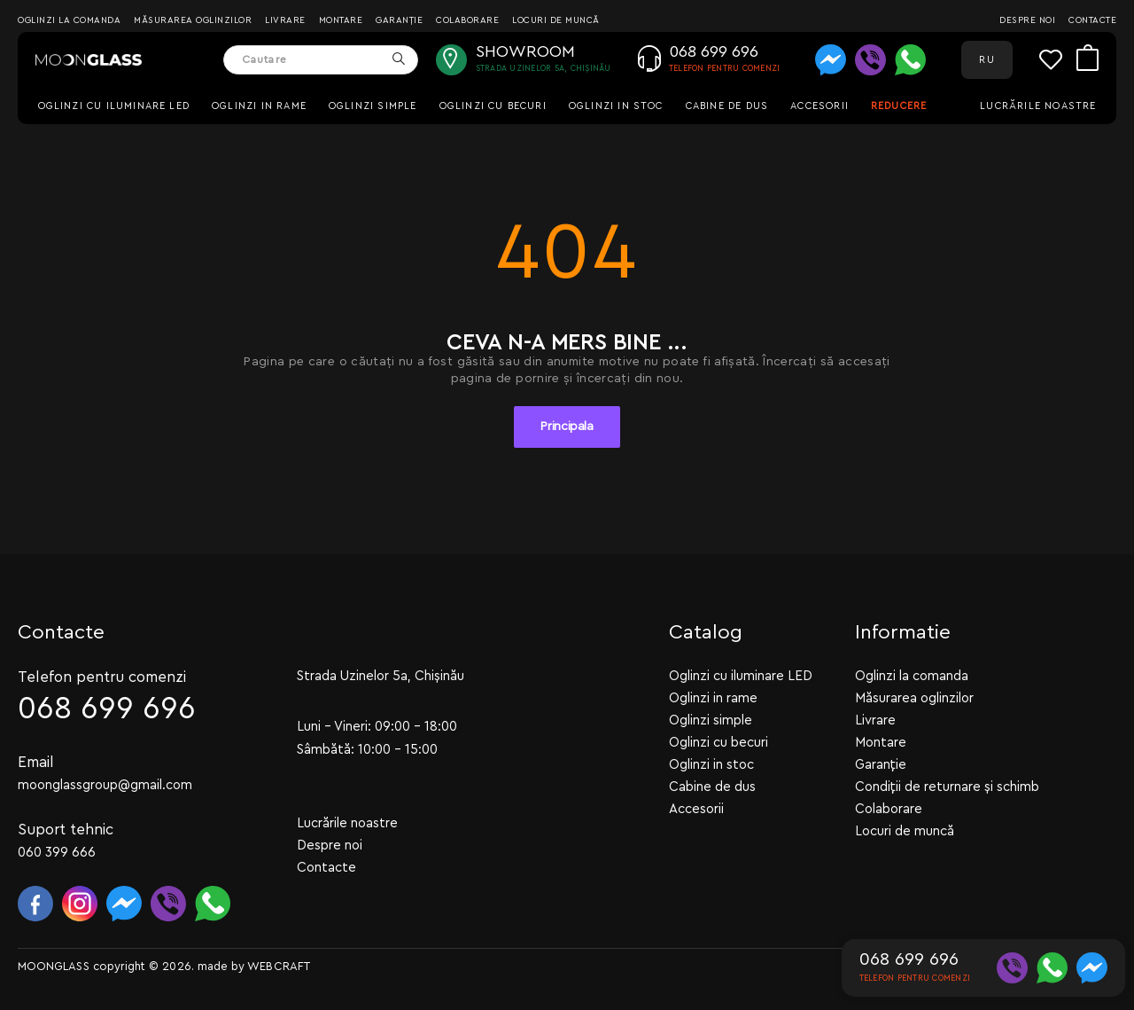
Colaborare (467, 20)
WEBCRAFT (278, 966)
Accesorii (819, 106)
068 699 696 (107, 708)
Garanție (399, 20)
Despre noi (1027, 20)
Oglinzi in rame (259, 106)
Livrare (285, 20)
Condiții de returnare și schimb (947, 787)
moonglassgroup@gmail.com (105, 785)
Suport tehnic (65, 829)
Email (36, 762)
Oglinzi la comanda (69, 20)
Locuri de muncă (556, 20)
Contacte (1092, 20)
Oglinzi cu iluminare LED (114, 106)
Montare (341, 20)
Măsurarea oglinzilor (193, 20)
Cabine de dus (727, 106)
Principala (567, 426)
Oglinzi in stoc (616, 106)
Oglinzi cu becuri (493, 106)
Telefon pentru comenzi (102, 677)
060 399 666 (57, 852)
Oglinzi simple (373, 106)
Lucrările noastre (1038, 106)
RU (986, 60)
